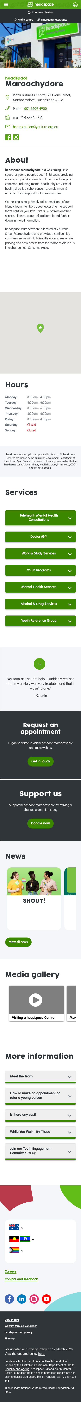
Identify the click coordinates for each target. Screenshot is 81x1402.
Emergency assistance (52, 20)
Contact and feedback (21, 1279)
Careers (10, 1271)
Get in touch (40, 761)
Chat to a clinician (40, 12)
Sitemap (10, 1338)
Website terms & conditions (21, 1326)
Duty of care (12, 1320)
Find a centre (23, 20)
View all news (18, 942)
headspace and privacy (18, 1332)
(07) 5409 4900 (35, 109)
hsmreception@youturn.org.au (35, 127)
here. (41, 1353)
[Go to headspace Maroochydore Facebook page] (8, 137)
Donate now (40, 823)
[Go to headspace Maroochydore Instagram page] (16, 137)
